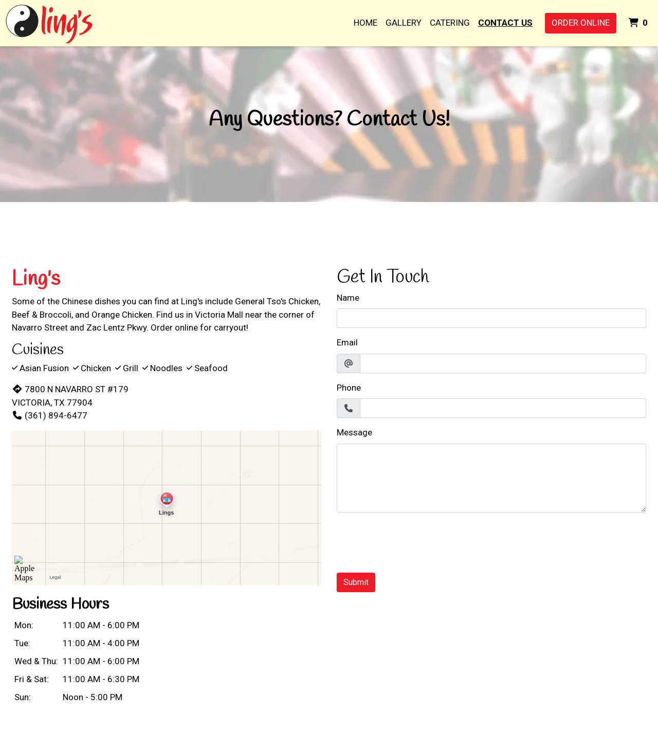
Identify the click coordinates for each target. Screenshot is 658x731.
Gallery (404, 22)
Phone (349, 387)
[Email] (503, 363)
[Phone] (503, 408)
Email (347, 342)
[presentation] (415, 541)
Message (354, 432)
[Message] (491, 478)
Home (365, 22)
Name (348, 298)
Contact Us (505, 22)
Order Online (581, 22)
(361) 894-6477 (49, 415)
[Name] (491, 318)
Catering (450, 22)
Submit (356, 582)
